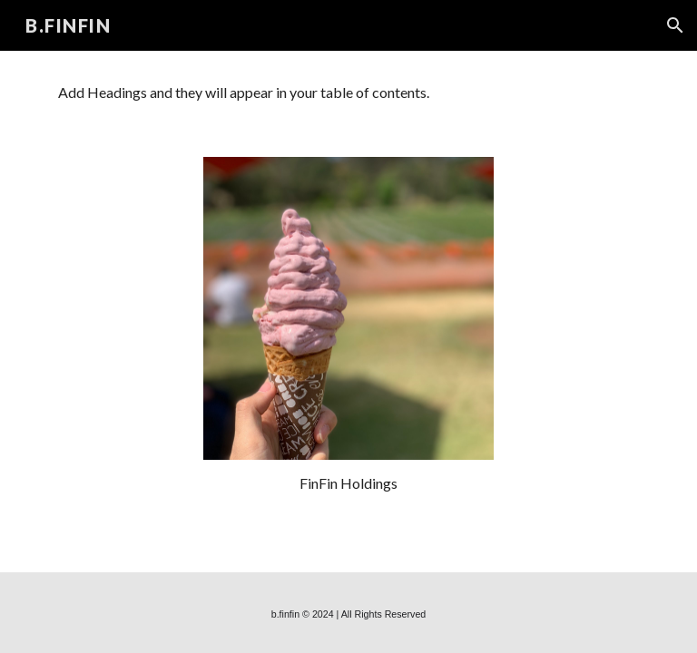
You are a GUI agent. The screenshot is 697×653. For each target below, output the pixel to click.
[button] (675, 25)
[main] (348, 484)
